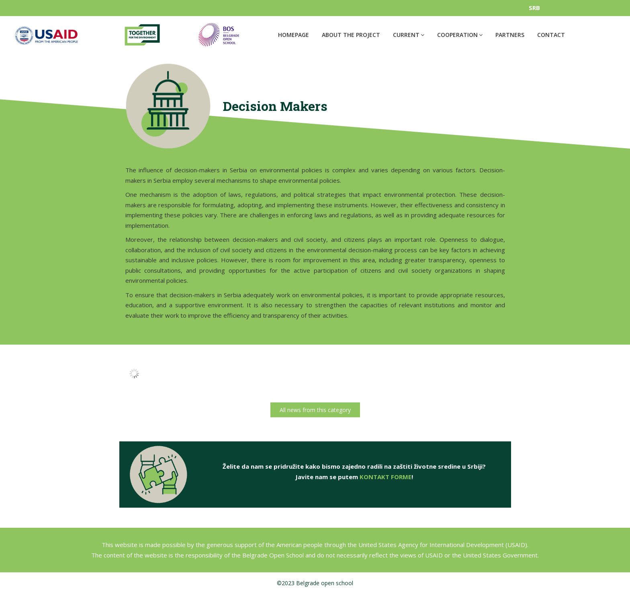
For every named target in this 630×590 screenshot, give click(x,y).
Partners (509, 35)
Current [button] (408, 35)
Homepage (293, 35)
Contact (551, 35)
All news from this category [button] (315, 410)
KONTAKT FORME (385, 480)
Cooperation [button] (460, 35)
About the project (351, 35)
